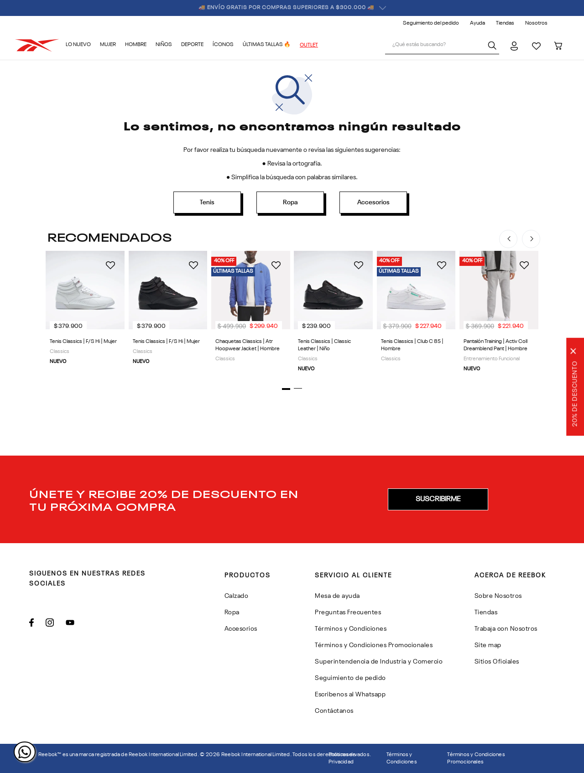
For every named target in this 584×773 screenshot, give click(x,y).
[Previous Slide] (508, 239)
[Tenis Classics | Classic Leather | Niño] (333, 315)
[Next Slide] (531, 239)
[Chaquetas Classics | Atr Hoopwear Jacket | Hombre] (250, 315)
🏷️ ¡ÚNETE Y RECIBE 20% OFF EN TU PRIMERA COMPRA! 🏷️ (292, 8)
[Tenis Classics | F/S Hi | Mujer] (85, 315)
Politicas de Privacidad (342, 758)
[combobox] (442, 45)
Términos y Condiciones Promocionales (476, 758)
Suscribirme (438, 499)
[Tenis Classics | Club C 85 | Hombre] (415, 315)
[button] (286, 389)
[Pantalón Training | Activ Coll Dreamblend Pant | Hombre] (498, 315)
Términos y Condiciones (401, 758)
